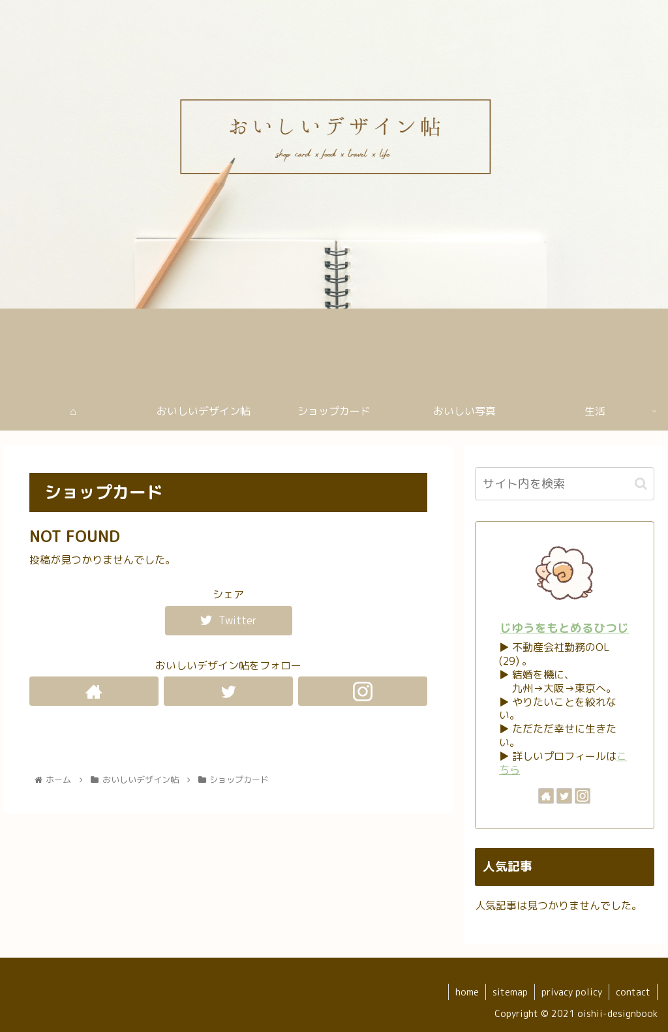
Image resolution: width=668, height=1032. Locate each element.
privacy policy (571, 992)
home (467, 992)
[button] (641, 483)
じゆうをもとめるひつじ (564, 628)
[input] (564, 483)
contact (633, 992)
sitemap (510, 992)
